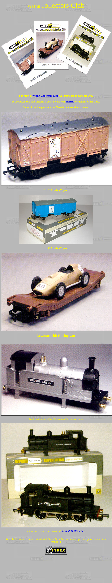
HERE (70, 101)
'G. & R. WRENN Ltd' (73, 531)
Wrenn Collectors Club (45, 95)
